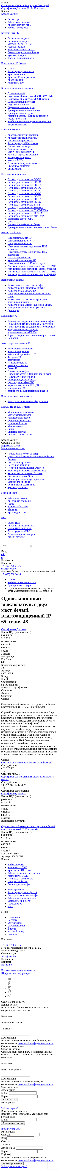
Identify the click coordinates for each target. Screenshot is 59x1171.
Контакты (39, 8)
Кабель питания (16, 537)
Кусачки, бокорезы (18, 55)
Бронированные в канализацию (24, 110)
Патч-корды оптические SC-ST (24, 199)
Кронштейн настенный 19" (22, 260)
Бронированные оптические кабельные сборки (32, 227)
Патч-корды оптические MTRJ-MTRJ (28, 213)
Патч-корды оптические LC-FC (24, 187)
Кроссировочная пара (19, 24)
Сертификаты (8, 8)
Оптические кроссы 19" (20, 140)
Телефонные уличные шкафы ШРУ (26, 307)
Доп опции (13, 310)
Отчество (6, 1143)
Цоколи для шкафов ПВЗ (21, 382)
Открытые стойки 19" (19, 257)
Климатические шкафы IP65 (23, 290)
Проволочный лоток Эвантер (23, 453)
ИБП (3, 517)
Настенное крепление (19, 465)
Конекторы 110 (16, 82)
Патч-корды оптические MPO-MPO (26, 216)
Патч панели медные (19, 41)
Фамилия (6, 1136)
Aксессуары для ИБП (19, 531)
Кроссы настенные (18, 74)
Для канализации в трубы (21, 101)
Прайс (30, 8)
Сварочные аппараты (19, 166)
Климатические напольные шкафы (26, 288)
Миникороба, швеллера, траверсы (26, 479)
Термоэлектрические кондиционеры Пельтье (31, 335)
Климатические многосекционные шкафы (30, 304)
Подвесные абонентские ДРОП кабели (28, 99)
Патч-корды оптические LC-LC (24, 190)
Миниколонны (15, 426)
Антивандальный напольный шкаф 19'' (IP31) (32, 266)
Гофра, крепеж (9, 492)
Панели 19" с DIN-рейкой (21, 376)
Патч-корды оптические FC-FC (24, 179)
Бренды (12, 928)
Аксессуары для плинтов (21, 71)
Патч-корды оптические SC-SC (24, 202)
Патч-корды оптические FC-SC (24, 182)
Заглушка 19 (14, 357)
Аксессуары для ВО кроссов (23, 143)
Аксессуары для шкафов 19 (16, 343)
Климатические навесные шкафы (25, 285)
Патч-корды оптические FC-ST (24, 185)
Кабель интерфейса (18, 27)
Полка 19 (12, 368)
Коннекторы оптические (21, 149)
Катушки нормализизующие (23, 154)
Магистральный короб (19, 415)
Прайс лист (7, 964)
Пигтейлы (13, 221)
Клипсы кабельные (18, 506)
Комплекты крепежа (18, 351)
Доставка (21, 8)
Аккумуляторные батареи (21, 534)
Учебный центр (16, 931)
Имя (3, 1139)
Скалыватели (15, 168)
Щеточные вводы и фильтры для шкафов (29, 374)
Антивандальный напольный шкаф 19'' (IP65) (32, 271)
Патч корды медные (18, 38)
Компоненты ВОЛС (11, 129)
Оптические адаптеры (19, 146)
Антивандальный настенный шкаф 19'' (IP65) (32, 274)
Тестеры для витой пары (21, 58)
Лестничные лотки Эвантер (22, 476)
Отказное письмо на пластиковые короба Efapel (26, 762)
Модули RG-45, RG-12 (19, 44)
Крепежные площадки (19, 501)
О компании (8, 5)
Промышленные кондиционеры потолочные (31, 326)
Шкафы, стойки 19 (11, 232)
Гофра (11, 503)
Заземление (14, 359)
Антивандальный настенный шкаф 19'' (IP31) (32, 268)
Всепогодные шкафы (12, 279)
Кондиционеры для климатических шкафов (31, 321)
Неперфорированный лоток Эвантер (27, 470)
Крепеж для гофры (18, 512)
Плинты (12, 68)
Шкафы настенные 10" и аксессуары (27, 263)
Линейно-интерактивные (21, 525)
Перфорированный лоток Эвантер (26, 467)
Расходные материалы (19, 157)
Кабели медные (9, 14)
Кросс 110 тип (15, 80)
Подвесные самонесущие (21, 107)
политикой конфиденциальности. (35, 1044)
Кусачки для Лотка (18, 487)
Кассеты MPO (15, 160)
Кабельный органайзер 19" (22, 354)
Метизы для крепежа (19, 481)
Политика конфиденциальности (18, 970)
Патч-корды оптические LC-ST (24, 196)
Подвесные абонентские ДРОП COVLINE (30, 96)
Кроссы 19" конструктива (21, 77)
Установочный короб (19, 417)
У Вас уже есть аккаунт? (14, 1168)
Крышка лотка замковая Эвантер (25, 473)
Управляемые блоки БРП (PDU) (25, 385)
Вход (4, 1130)
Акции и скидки (16, 925)
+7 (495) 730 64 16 (11, 565)
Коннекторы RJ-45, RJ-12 (21, 49)
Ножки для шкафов (18, 365)
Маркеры (12, 509)
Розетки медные (16, 46)
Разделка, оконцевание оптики (24, 163)
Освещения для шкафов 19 (22, 379)
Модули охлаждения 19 (20, 348)
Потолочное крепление (20, 462)
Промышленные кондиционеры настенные (30, 324)
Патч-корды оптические (14, 174)
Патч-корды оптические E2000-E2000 (28, 210)
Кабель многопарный (19, 22)
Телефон (5, 1146)
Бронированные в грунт (20, 113)
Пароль (5, 1098)
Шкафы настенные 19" (20, 240)
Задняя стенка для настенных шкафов (28, 390)
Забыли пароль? (9, 1110)
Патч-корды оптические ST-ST (24, 204)
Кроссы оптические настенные (24, 135)
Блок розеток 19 (16, 388)
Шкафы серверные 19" (20, 243)
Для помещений (16, 93)
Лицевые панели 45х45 (20, 434)
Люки (11, 429)
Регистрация (14, 1130)
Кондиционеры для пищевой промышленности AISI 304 (23, 331)
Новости (20, 5)
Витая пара (14, 19)
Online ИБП (14, 522)
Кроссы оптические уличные (23, 137)
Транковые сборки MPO (20, 218)
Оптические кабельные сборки (24, 224)
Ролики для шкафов (18, 371)
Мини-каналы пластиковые (22, 412)
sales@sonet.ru (9, 568)
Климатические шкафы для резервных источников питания (28, 300)
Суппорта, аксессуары (19, 420)
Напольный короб (17, 423)
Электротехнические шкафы (16, 396)
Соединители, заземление (21, 484)
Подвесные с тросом (18, 104)
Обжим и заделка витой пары (23, 52)
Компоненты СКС (10, 33)
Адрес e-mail (8, 1149)
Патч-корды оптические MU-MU (25, 207)
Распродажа (31, 5)
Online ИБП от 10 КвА (19, 528)
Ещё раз (5, 1156)
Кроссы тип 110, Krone (13, 63)
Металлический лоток (13, 448)
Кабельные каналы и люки (15, 406)
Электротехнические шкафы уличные (28, 401)
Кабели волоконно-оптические (17, 88)
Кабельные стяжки (18, 498)
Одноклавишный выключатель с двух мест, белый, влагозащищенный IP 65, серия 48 (28, 828)
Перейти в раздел (10, 445)
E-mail (4, 1094)
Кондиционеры (9, 315)
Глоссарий (43, 5)
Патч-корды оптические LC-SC (24, 193)
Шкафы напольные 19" (20, 237)
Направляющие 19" (18, 362)
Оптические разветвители (21, 151)
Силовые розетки (17, 431)
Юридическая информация (15, 973)
